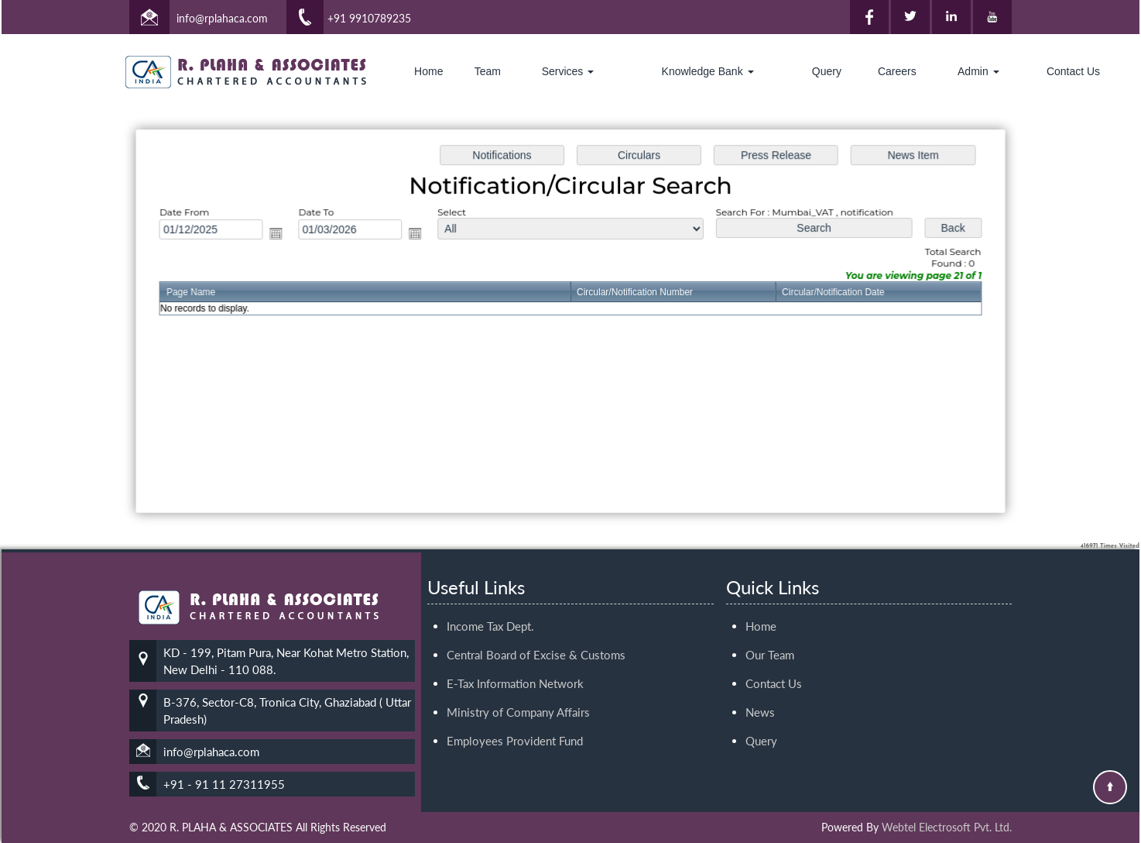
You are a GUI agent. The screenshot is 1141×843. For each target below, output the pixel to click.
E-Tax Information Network (515, 661)
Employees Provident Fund (515, 718)
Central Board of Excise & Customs (536, 632)
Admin (978, 71)
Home (428, 71)
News (760, 690)
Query (826, 71)
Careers (897, 71)
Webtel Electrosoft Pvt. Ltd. (947, 827)
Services (568, 71)
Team (488, 71)
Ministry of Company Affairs (518, 690)
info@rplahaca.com (222, 18)
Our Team (769, 632)
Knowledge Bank (708, 71)
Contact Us (1073, 71)
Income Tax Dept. (490, 604)
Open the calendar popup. (281, 234)
